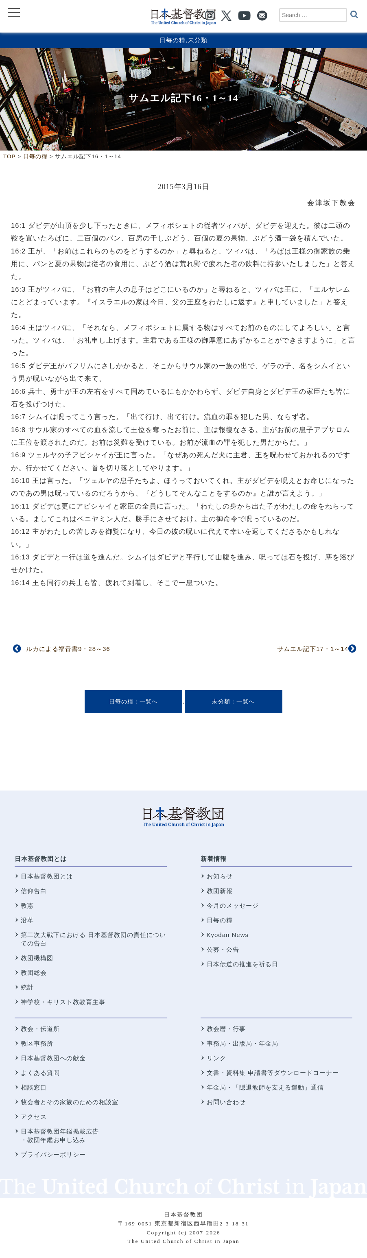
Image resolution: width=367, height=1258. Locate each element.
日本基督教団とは (41, 858)
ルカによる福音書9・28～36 (68, 648)
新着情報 (214, 858)
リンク (216, 1058)
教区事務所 (37, 1043)
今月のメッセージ (233, 905)
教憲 (27, 905)
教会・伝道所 (40, 1028)
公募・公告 (223, 949)
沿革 (27, 920)
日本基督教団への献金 (53, 1058)
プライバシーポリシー (53, 1154)
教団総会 (34, 972)
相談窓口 (34, 1087)
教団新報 (220, 890)
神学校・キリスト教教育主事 (63, 1001)
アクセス (34, 1116)
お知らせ (220, 876)
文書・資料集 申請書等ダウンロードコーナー (273, 1072)
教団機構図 (37, 957)
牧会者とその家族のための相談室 (69, 1102)
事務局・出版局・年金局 (242, 1043)
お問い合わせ (226, 1102)
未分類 (198, 40)
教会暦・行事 (226, 1028)
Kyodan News (228, 934)
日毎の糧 (172, 40)
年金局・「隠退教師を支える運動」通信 (265, 1087)
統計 (27, 987)
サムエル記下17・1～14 (312, 648)
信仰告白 (34, 890)
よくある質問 (40, 1072)
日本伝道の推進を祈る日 (242, 964)
